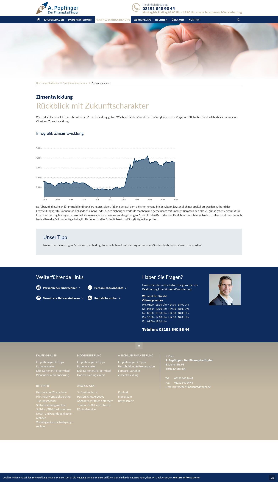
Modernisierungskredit (91, 398)
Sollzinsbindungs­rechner (51, 428)
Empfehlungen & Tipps (50, 385)
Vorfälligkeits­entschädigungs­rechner (54, 447)
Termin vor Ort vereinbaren (58, 322)
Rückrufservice (86, 432)
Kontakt (123, 415)
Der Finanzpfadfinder (47, 106)
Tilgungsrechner (46, 424)
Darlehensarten (45, 390)
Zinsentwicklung (128, 398)
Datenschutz (126, 424)
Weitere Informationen (186, 477)
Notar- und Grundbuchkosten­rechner (54, 439)
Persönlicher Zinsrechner (56, 311)
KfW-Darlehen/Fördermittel (53, 394)
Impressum (125, 420)
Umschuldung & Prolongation (136, 390)
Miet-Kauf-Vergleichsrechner (53, 420)
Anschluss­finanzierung (75, 106)
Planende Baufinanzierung (52, 398)
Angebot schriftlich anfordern (95, 424)
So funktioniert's (87, 415)
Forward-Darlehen (129, 394)
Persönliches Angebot (106, 311)
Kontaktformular (102, 322)
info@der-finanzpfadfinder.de (192, 410)
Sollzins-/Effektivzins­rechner (53, 432)
